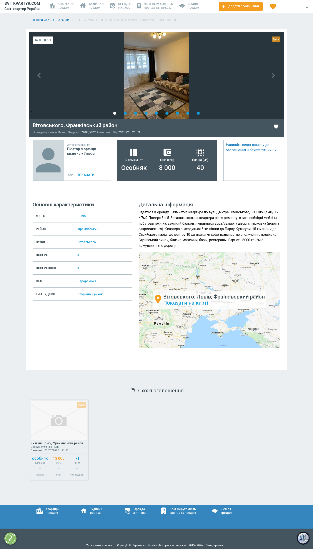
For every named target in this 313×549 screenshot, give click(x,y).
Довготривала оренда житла (49, 20)
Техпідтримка (214, 545)
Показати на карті (185, 303)
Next (220, 75)
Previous (92, 75)
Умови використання (99, 545)
